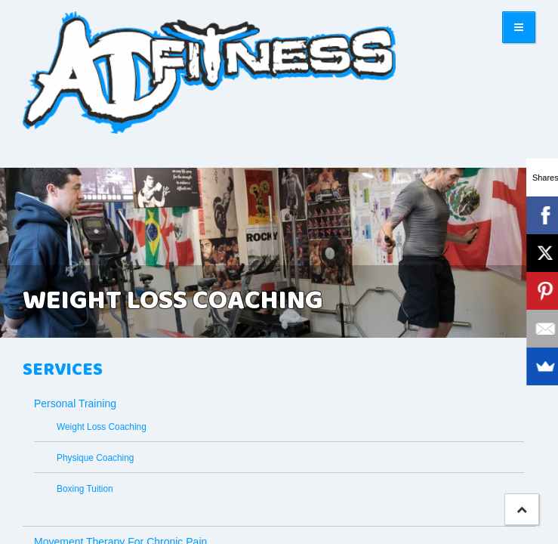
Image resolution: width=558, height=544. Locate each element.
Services (63, 370)
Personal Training (75, 403)
